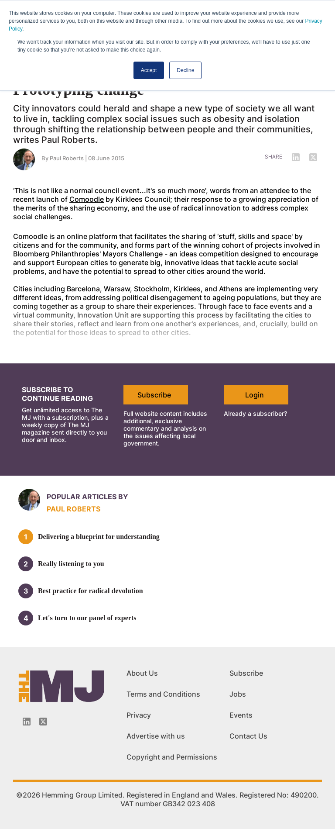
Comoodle (86, 199)
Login (254, 394)
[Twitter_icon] (43, 721)
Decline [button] (185, 70)
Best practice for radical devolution (90, 590)
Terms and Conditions (163, 694)
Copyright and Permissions (171, 757)
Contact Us (248, 736)
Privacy (138, 715)
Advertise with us (155, 736)
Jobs (237, 694)
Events (241, 715)
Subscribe (154, 394)
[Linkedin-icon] (27, 721)
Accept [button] (149, 70)
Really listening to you (71, 563)
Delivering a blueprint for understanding (99, 536)
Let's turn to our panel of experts (87, 618)
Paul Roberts (67, 158)
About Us (142, 673)
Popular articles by (87, 496)
